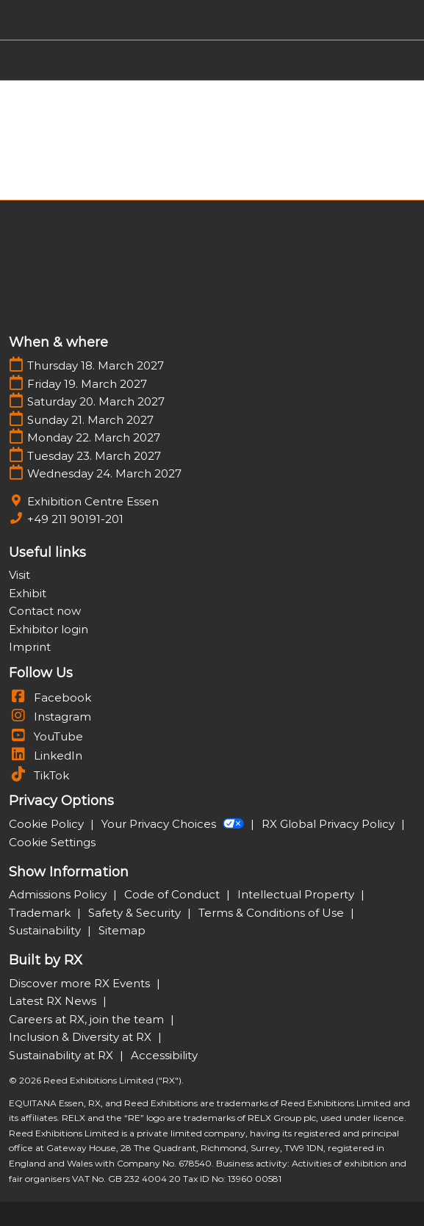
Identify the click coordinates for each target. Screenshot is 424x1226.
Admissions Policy (59, 894)
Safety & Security (136, 913)
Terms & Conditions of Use (272, 913)
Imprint (30, 647)
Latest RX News (54, 1001)
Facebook (50, 697)
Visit (19, 575)
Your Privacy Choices (174, 824)
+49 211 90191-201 (75, 519)
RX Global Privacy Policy (330, 824)
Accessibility (164, 1055)
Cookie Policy (48, 824)
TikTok (39, 775)
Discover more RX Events (81, 983)
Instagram (50, 717)
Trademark (41, 913)
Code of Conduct (173, 894)
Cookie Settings (52, 842)
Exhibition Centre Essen (93, 501)
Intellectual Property (297, 894)
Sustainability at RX (62, 1055)
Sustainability (46, 930)
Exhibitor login (48, 629)
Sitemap (121, 930)
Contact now (45, 611)
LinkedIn (45, 755)
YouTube (46, 736)
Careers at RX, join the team (88, 1019)
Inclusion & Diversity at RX (81, 1037)
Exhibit (27, 593)
